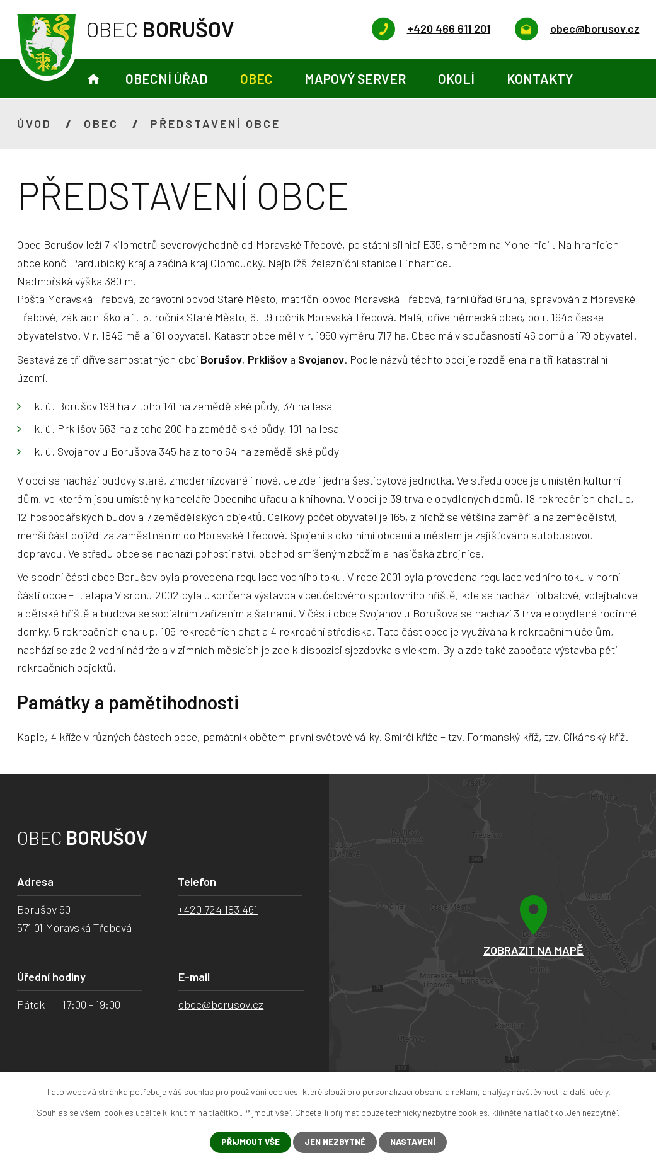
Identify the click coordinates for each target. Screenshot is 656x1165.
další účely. (590, 1091)
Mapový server (355, 78)
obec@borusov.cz (220, 1004)
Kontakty (540, 78)
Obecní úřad (166, 78)
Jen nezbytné (334, 1142)
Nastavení (416, 1142)
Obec (256, 78)
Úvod (93, 79)
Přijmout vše (245, 1142)
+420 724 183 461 (218, 909)
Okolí (456, 78)
